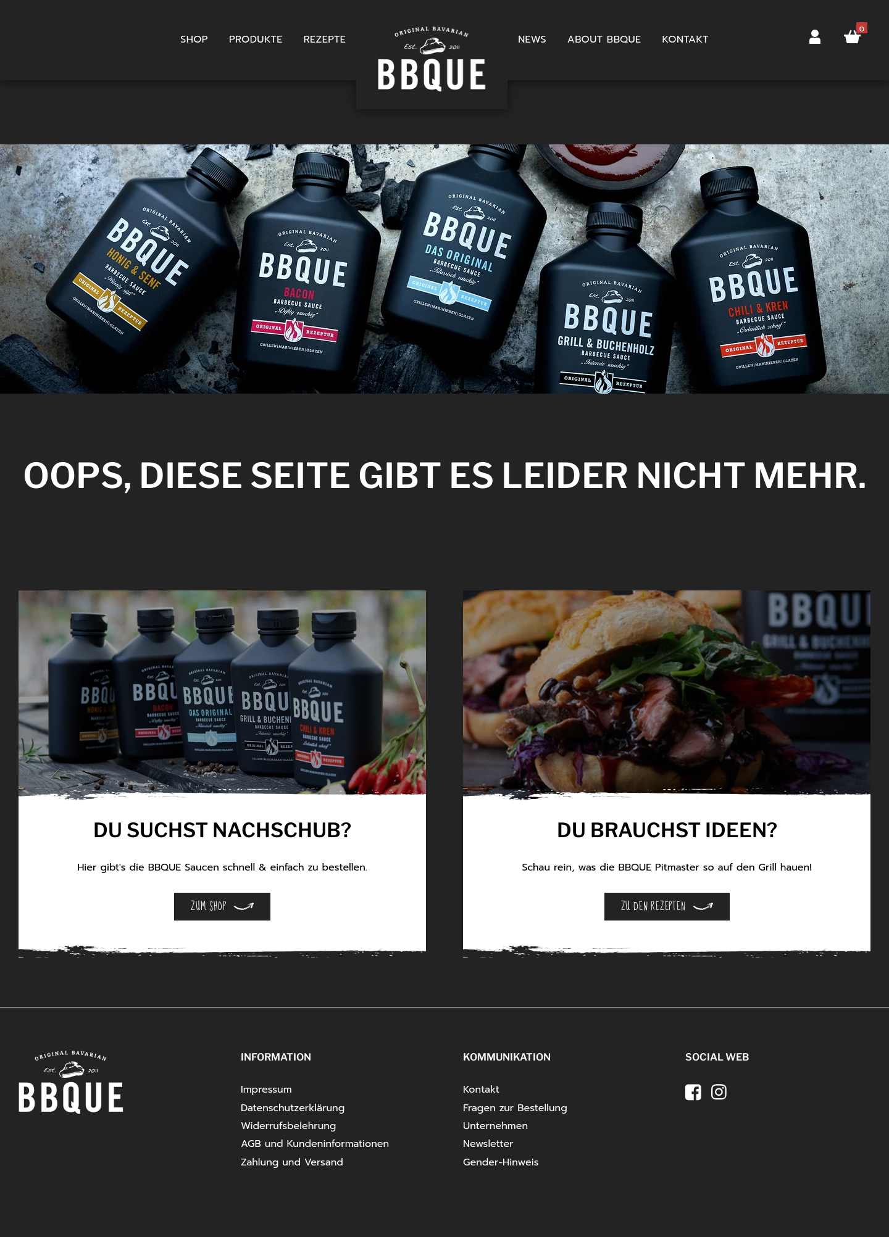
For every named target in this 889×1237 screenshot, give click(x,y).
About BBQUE (604, 39)
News (532, 39)
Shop (194, 39)
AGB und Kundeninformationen (315, 1143)
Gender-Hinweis (501, 1162)
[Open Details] (222, 701)
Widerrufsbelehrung (288, 1126)
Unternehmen (495, 1126)
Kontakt (685, 39)
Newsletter (488, 1143)
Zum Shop (208, 906)
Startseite (431, 40)
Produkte (256, 39)
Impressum (266, 1089)
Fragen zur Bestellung (515, 1108)
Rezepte (325, 39)
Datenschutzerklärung (292, 1108)
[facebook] (693, 1092)
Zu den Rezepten (653, 906)
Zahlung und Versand (292, 1162)
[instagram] (719, 1092)
